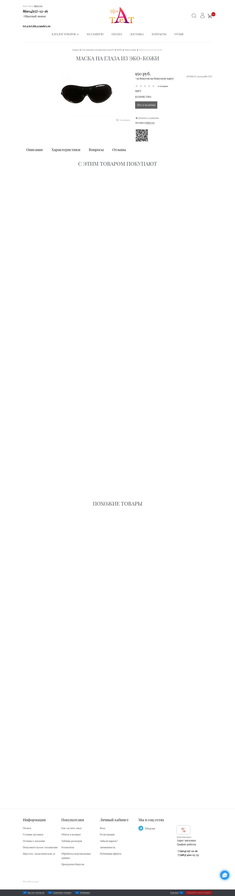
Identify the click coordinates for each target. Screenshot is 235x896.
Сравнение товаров (62, 892)
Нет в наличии (146, 105)
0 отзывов (163, 86)
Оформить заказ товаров (199, 892)
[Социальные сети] (224, 875)
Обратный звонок (35, 16)
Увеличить (124, 120)
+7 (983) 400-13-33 (188, 855)
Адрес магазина (186, 840)
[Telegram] (140, 828)
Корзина (174, 892)
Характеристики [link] (66, 149)
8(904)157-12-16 (35, 11)
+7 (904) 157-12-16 (187, 851)
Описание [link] (34, 149)
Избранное (85, 892)
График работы (186, 844)
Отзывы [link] (119, 149)
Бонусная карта (184, 837)
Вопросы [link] (96, 149)
